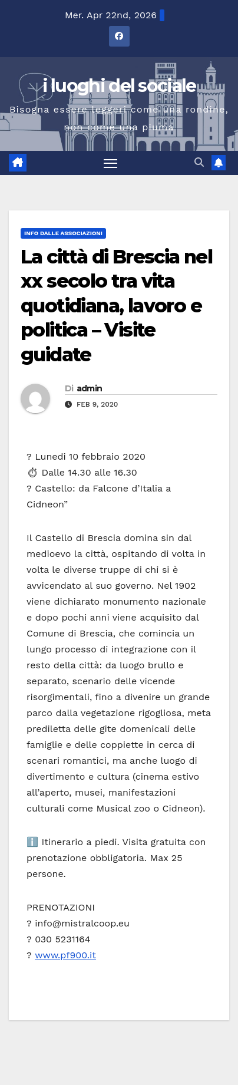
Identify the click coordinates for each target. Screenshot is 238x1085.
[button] (199, 162)
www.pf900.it (65, 955)
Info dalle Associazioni (63, 233)
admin (90, 388)
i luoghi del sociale (119, 86)
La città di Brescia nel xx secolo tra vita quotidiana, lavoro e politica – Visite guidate (116, 305)
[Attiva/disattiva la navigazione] (111, 163)
